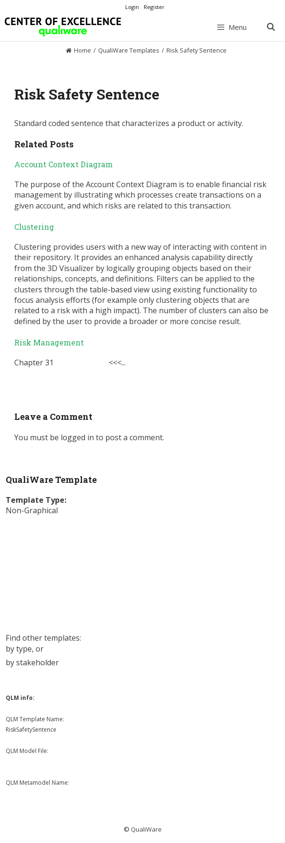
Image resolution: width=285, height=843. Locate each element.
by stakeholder (32, 662)
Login (132, 6)
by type (19, 649)
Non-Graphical (32, 510)
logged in (77, 437)
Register (154, 6)
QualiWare (146, 829)
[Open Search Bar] (270, 27)
